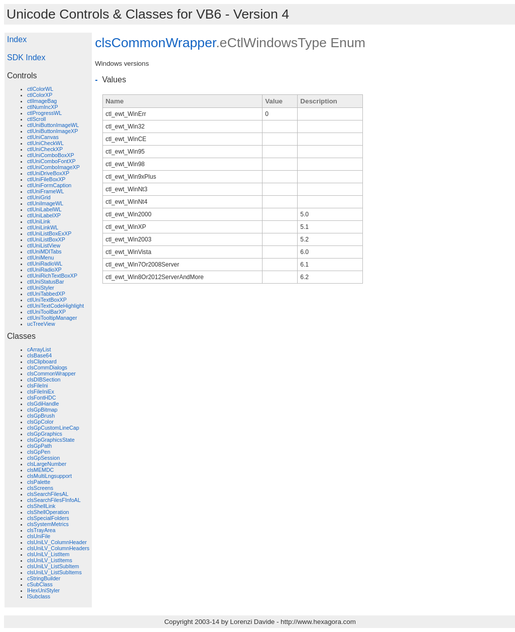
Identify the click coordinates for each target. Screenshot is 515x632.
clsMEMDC (40, 470)
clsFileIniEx (40, 392)
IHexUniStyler (43, 590)
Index (17, 39)
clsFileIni (37, 386)
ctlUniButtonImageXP (52, 131)
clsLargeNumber (46, 464)
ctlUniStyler (40, 288)
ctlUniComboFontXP (51, 161)
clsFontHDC (41, 398)
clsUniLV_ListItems (49, 560)
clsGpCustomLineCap (53, 428)
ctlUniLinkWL (42, 227)
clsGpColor (40, 422)
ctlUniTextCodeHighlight (55, 306)
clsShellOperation (48, 512)
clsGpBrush (41, 416)
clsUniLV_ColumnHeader (57, 542)
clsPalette (38, 482)
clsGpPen (38, 452)
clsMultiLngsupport (49, 476)
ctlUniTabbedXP (46, 294)
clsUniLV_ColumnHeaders (58, 548)
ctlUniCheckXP (45, 149)
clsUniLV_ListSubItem (53, 566)
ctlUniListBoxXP (46, 239)
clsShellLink (41, 506)
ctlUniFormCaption (49, 185)
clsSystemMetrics (48, 524)
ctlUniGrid (39, 197)
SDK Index (26, 57)
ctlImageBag (42, 101)
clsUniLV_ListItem (48, 554)
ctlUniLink (38, 221)
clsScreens (40, 488)
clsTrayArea (41, 530)
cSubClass (40, 584)
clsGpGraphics (44, 434)
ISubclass (38, 596)
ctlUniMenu (40, 258)
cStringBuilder (43, 578)
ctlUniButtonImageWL (53, 125)
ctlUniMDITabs (44, 251)
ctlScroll (36, 119)
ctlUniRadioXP (44, 270)
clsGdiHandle (43, 404)
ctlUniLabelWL (44, 209)
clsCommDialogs (47, 367)
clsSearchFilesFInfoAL (54, 500)
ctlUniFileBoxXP (46, 179)
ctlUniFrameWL (45, 191)
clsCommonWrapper (51, 373)
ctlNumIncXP (42, 107)
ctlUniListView (43, 245)
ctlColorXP (39, 95)
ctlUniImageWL (45, 203)
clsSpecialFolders (48, 518)
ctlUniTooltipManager (52, 318)
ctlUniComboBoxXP (50, 155)
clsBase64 (39, 355)
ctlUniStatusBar (45, 282)
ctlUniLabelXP (44, 215)
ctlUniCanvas (43, 137)
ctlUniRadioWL (44, 264)
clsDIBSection (43, 379)
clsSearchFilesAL (47, 494)
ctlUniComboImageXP (53, 167)
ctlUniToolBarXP (46, 312)
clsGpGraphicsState (51, 440)
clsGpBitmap (42, 410)
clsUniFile (38, 536)
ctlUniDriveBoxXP (48, 173)
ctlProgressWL (44, 113)
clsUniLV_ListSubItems (54, 572)
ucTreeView (41, 324)
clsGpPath (39, 446)
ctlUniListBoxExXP (49, 233)
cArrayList (39, 349)
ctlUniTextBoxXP (47, 300)
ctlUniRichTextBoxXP (52, 276)
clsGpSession (43, 458)
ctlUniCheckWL (45, 143)
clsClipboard (42, 361)
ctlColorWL (40, 89)
